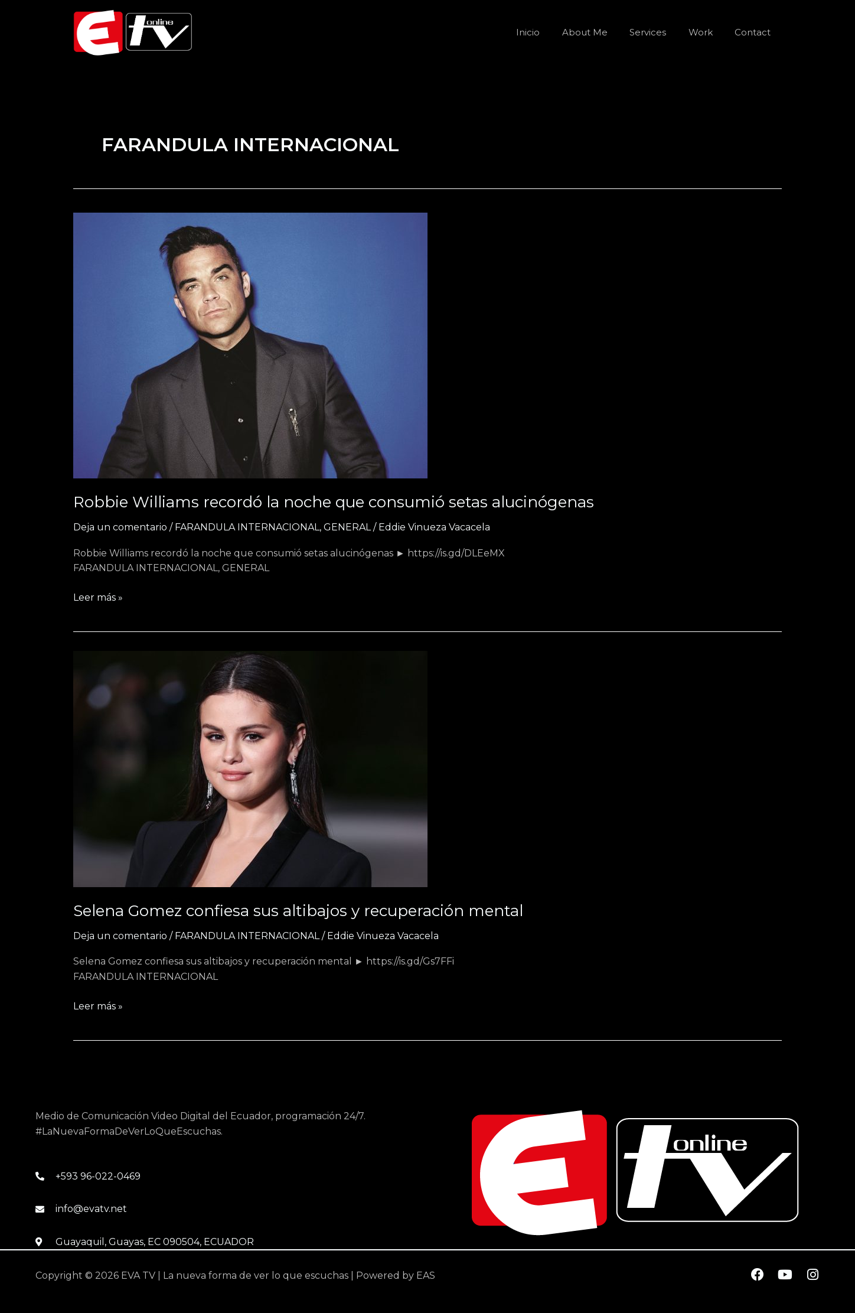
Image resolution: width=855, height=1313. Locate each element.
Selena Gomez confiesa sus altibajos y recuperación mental (298, 910)
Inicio (548, 32)
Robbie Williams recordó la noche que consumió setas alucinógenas (333, 502)
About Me (600, 32)
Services (659, 32)
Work (707, 32)
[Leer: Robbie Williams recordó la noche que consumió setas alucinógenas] (250, 345)
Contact (755, 32)
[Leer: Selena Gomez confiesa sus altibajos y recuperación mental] (250, 768)
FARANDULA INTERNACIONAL (247, 527)
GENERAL (347, 527)
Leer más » (98, 596)
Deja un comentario (120, 527)
